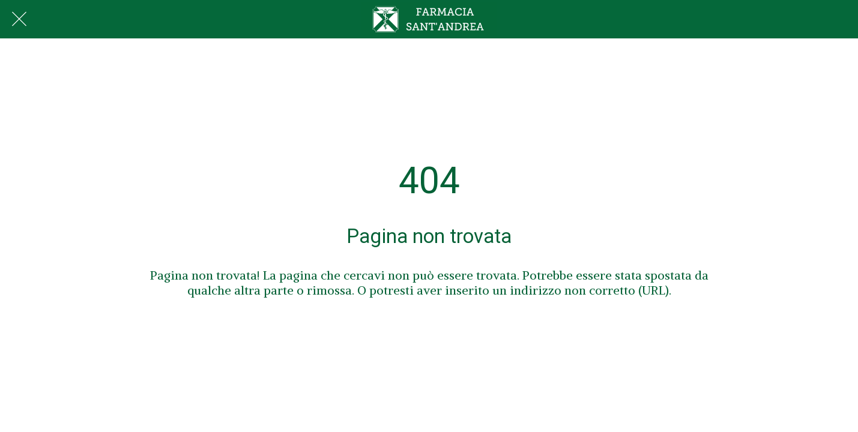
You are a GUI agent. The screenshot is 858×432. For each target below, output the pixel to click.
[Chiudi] (19, 19)
